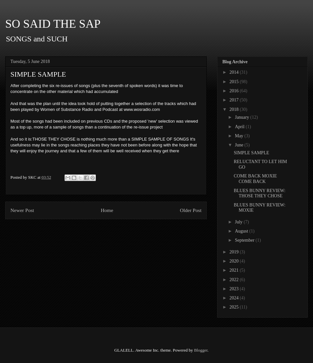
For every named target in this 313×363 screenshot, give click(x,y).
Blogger (200, 350)
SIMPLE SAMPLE (251, 152)
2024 (235, 297)
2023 (235, 288)
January (242, 117)
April (240, 126)
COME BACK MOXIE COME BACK (255, 179)
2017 (235, 100)
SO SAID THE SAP (52, 23)
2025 (235, 307)
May (239, 135)
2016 (235, 90)
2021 (235, 270)
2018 (235, 109)
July (239, 221)
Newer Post (22, 210)
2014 (235, 72)
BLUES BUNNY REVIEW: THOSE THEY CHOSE (259, 193)
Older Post (190, 210)
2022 (235, 279)
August (242, 231)
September (245, 240)
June (239, 145)
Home (107, 210)
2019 (235, 252)
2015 (235, 81)
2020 (235, 261)
